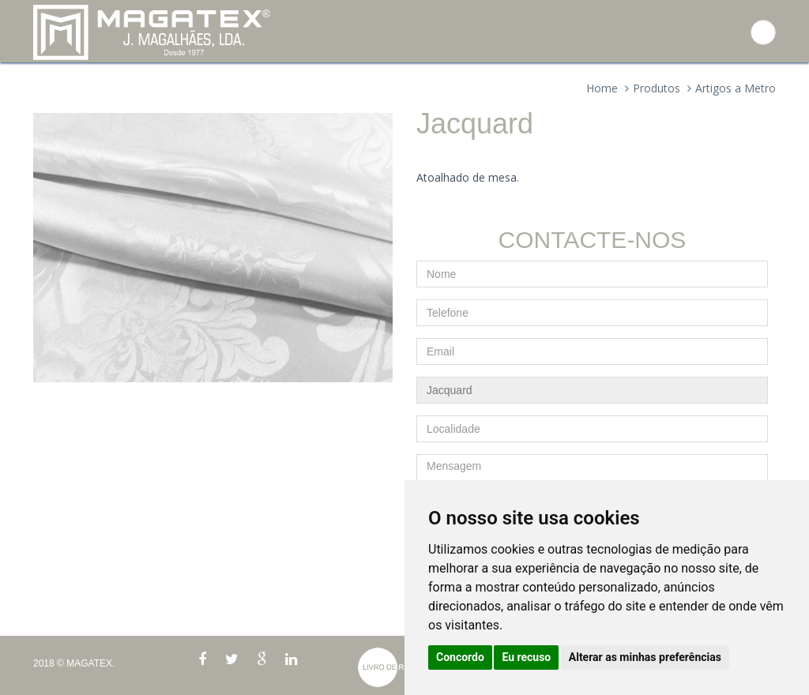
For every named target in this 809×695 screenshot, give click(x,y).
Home (602, 88)
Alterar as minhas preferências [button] (645, 657)
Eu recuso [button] (526, 657)
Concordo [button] (460, 657)
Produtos (656, 88)
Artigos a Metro (735, 88)
